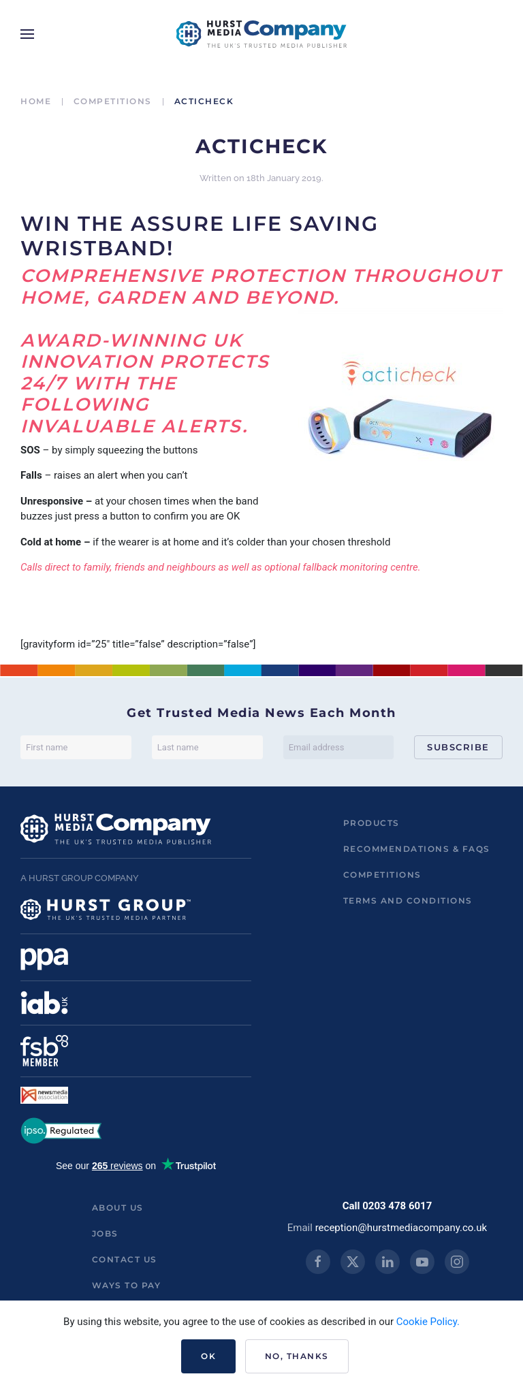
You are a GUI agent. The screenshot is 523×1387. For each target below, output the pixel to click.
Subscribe (458, 747)
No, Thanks (297, 1356)
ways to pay (126, 1285)
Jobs (105, 1233)
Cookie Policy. (428, 1322)
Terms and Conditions (408, 900)
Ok (208, 1356)
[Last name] (207, 747)
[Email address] (338, 747)
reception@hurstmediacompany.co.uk (401, 1228)
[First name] (75, 747)
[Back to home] (261, 34)
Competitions (382, 875)
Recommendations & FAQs (416, 849)
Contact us (124, 1259)
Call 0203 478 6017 (387, 1206)
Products (371, 823)
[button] (27, 34)
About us (118, 1207)
